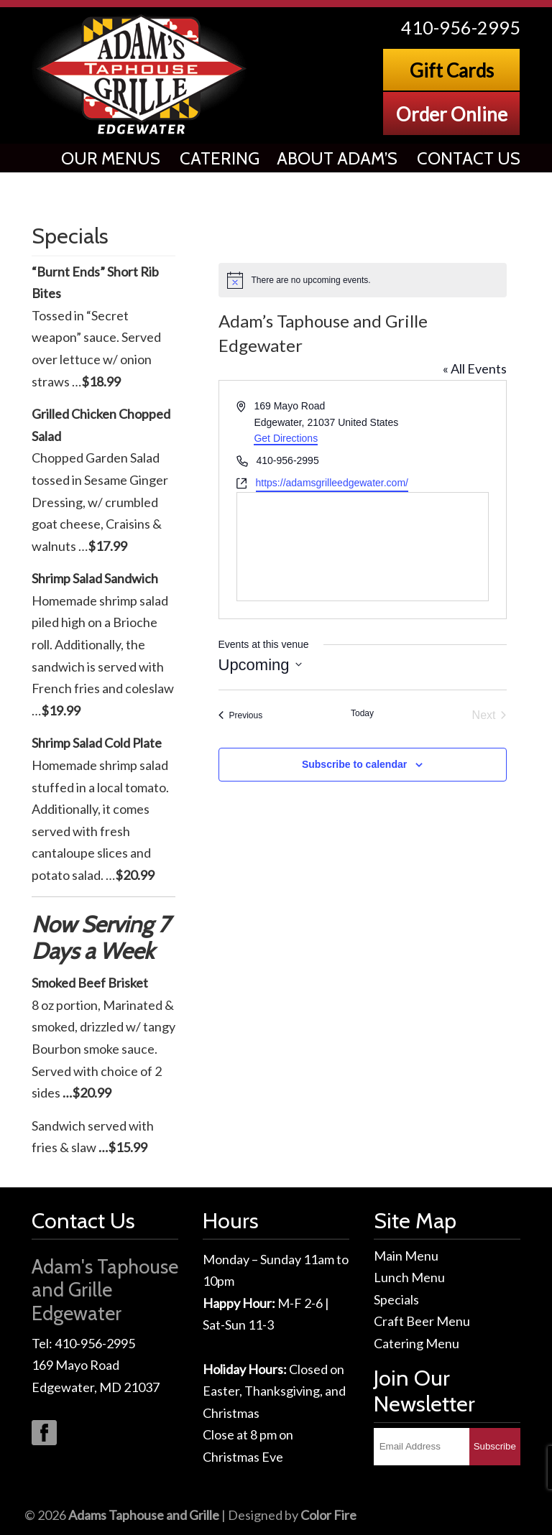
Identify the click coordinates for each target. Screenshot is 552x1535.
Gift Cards (452, 70)
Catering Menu (416, 1343)
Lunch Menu (409, 1277)
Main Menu (406, 1255)
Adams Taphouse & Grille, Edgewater (143, 75)
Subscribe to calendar (354, 764)
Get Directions (286, 438)
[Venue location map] (362, 546)
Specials (396, 1299)
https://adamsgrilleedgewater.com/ (332, 482)
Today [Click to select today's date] (362, 713)
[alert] (362, 280)
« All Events (475, 368)
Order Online (451, 114)
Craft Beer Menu (422, 1321)
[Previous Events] (240, 715)
